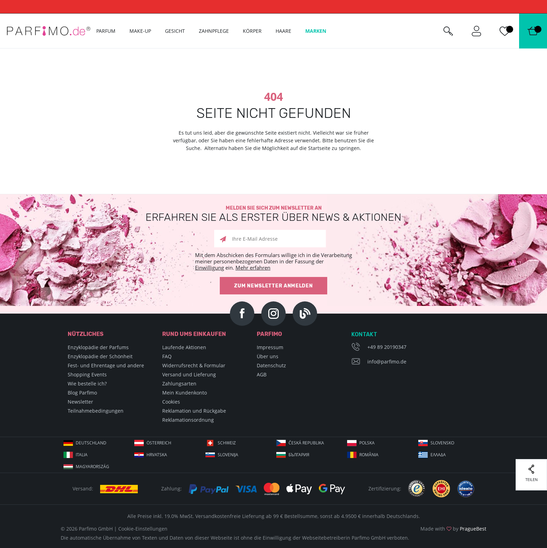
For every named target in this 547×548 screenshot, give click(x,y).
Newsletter (80, 401)
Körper (252, 31)
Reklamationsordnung (188, 419)
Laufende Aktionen (184, 347)
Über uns (267, 356)
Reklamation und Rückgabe (194, 410)
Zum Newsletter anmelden (273, 286)
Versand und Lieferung (189, 374)
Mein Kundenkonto (184, 392)
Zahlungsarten (179, 383)
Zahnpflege (214, 31)
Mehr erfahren (252, 267)
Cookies (171, 401)
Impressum (270, 347)
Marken (315, 31)
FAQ (167, 356)
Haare (283, 31)
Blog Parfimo (82, 392)
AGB (262, 374)
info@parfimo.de (386, 361)
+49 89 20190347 (386, 347)
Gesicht (175, 31)
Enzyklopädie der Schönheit (100, 356)
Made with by (453, 528)
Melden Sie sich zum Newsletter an (273, 214)
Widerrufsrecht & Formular (193, 365)
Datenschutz (271, 365)
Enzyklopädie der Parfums (98, 347)
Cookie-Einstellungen (142, 528)
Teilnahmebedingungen (95, 410)
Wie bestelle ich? (87, 383)
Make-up (140, 31)
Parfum (105, 31)
